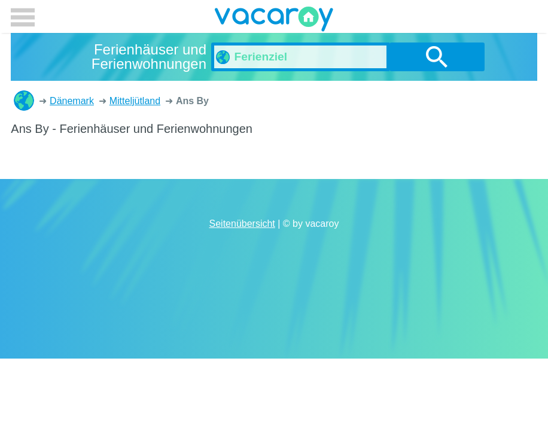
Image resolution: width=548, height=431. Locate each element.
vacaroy (274, 21)
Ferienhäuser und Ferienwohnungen (24, 100)
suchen (437, 57)
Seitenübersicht (242, 223)
